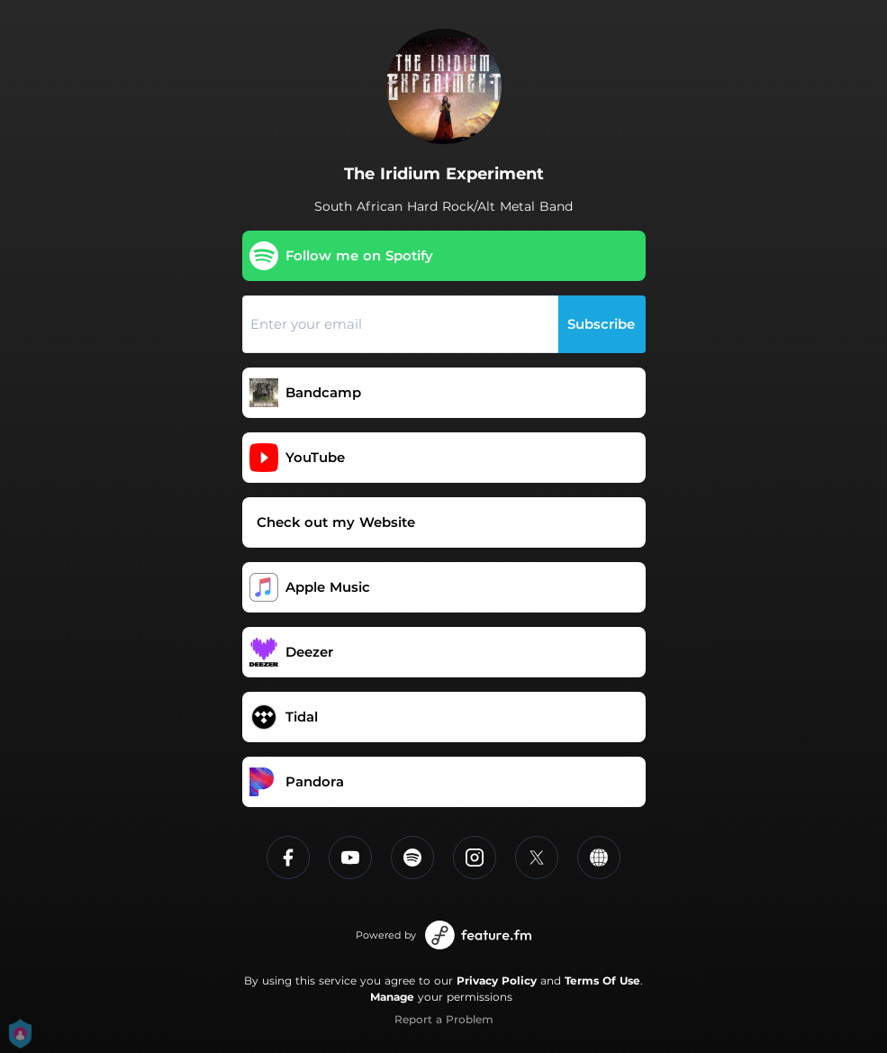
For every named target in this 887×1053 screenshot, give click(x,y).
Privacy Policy (497, 980)
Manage (392, 996)
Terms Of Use (602, 980)
